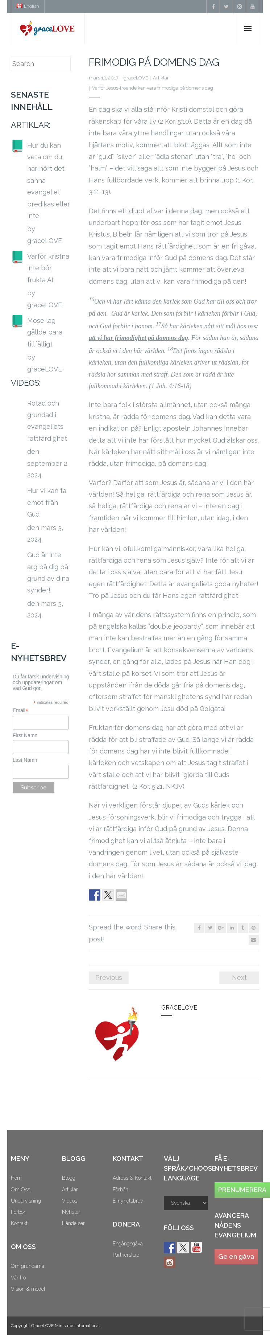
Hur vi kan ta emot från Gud (46, 502)
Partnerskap (126, 1255)
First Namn (25, 735)
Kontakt (19, 1223)
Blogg (68, 1178)
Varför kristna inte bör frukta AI (48, 268)
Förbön (18, 1212)
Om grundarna (27, 1266)
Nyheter (71, 1212)
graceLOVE (136, 78)
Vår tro (18, 1278)
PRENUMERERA (242, 1190)
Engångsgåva (128, 1243)
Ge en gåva (236, 1256)
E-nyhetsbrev (128, 1201)
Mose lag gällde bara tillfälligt (44, 332)
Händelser (73, 1223)
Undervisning (26, 1201)
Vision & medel (28, 1289)
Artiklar (161, 78)
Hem (16, 1178)
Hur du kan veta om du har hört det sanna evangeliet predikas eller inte (48, 180)
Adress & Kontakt (132, 1178)
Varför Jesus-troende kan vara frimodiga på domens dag (152, 88)
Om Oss (20, 1189)
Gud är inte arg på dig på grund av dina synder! (48, 572)
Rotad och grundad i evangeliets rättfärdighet (47, 420)
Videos (69, 1201)
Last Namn (25, 760)
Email (20, 710)
